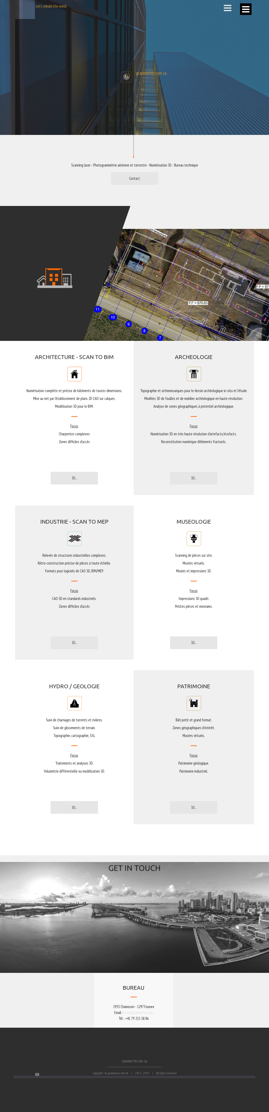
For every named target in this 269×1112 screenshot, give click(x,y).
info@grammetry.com (138, 1012)
